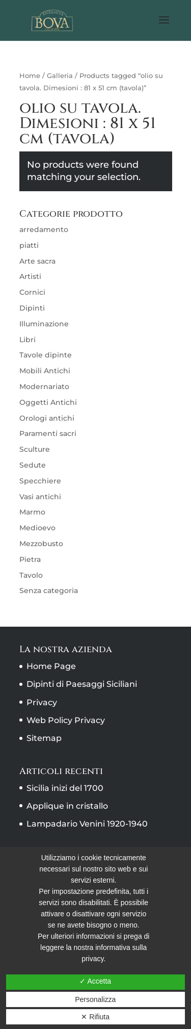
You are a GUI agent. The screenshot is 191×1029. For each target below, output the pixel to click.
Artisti (30, 276)
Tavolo (31, 575)
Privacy (41, 702)
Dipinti (32, 308)
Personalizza (95, 999)
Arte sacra (37, 261)
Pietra (30, 559)
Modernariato (44, 386)
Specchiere (40, 480)
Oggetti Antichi (48, 402)
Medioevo (37, 527)
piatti (29, 245)
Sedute (32, 465)
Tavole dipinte (45, 354)
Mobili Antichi (44, 370)
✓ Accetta (95, 981)
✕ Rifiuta (95, 1017)
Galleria (60, 76)
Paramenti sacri (47, 433)
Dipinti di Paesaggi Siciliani (81, 684)
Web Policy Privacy (65, 720)
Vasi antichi (40, 496)
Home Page (51, 666)
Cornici (32, 292)
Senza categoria (48, 590)
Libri (27, 339)
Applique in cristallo (67, 806)
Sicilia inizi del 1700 (64, 788)
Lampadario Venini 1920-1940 (87, 824)
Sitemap (44, 738)
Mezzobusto (41, 543)
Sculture (34, 449)
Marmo (32, 512)
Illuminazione (44, 323)
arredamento (43, 229)
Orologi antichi (46, 418)
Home (29, 76)
